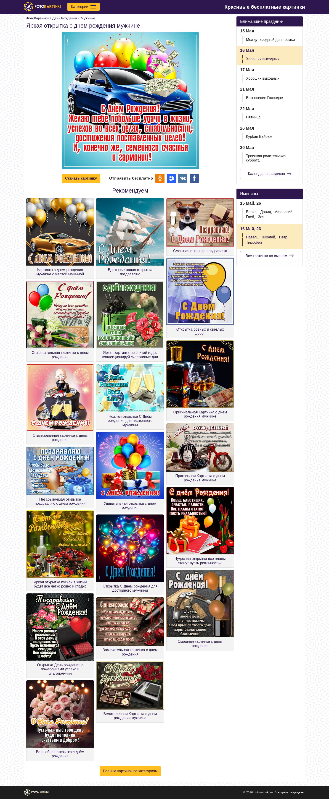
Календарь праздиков (269, 174)
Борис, (251, 212)
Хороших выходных (262, 59)
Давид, (266, 212)
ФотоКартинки (37, 18)
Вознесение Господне (264, 98)
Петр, (283, 237)
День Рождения (64, 18)
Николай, (268, 237)
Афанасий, (284, 212)
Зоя (261, 217)
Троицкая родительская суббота (266, 158)
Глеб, (250, 217)
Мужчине (88, 18)
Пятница (253, 117)
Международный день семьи (270, 40)
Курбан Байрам (259, 136)
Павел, (252, 237)
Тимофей (254, 242)
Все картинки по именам (270, 256)
